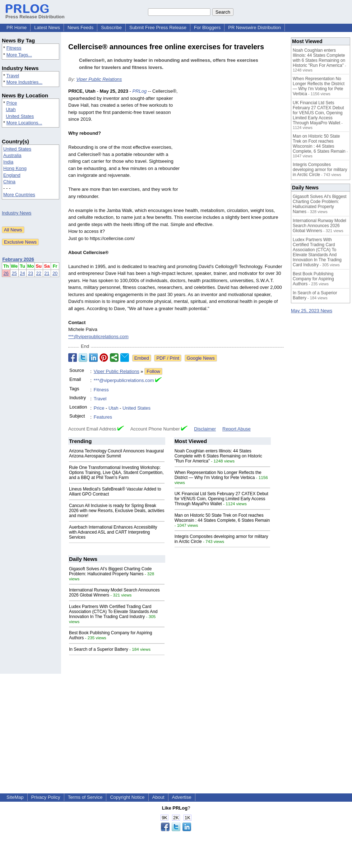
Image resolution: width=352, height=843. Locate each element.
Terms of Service (85, 797)
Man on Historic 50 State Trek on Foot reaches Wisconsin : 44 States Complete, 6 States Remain (222, 518)
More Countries (19, 194)
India (8, 162)
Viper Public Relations (99, 79)
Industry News (16, 213)
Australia (12, 155)
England (11, 175)
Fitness (14, 48)
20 (54, 273)
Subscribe (111, 27)
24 (22, 273)
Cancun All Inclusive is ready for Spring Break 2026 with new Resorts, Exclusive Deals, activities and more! (116, 510)
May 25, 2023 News (311, 310)
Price (11, 103)
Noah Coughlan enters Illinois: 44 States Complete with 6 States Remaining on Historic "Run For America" (218, 456)
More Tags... (19, 54)
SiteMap (15, 797)
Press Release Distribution (35, 14)
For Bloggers (207, 27)
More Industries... (24, 82)
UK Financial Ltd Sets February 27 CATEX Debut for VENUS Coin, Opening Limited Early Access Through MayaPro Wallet (221, 498)
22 (38, 273)
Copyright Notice (127, 797)
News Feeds (80, 27)
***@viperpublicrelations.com (98, 336)
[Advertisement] (234, 140)
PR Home (16, 27)
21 (46, 273)
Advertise (181, 797)
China (9, 181)
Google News (201, 358)
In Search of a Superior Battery (98, 649)
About (158, 797)
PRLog (139, 91)
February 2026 (18, 259)
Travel (12, 75)
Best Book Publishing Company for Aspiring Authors (313, 278)
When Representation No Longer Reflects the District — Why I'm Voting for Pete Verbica (218, 475)
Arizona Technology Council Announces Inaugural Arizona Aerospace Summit (116, 453)
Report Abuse (236, 429)
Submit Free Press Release (157, 27)
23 (30, 273)
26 (6, 273)
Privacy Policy (45, 797)
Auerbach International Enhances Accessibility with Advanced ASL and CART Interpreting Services (113, 532)
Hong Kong (15, 168)
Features (103, 417)
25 (14, 273)
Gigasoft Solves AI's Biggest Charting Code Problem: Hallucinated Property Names (110, 571)
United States (20, 116)
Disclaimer (205, 429)
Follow (153, 371)
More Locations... (24, 122)
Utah (10, 109)
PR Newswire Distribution (254, 27)
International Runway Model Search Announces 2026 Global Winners (319, 225)
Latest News (47, 27)
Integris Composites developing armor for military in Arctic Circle (320, 169)
